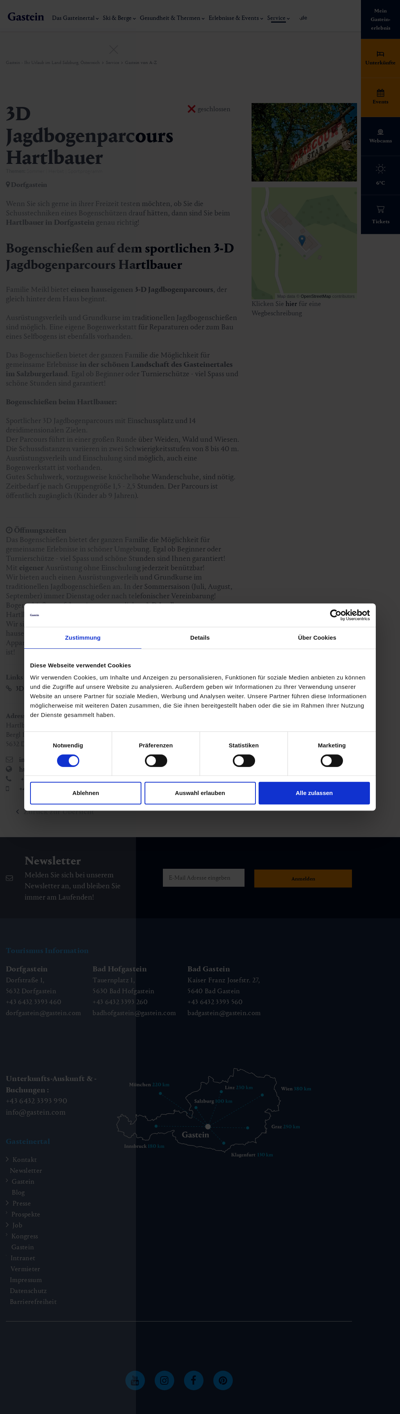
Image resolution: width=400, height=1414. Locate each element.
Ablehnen (85, 793)
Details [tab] (200, 637)
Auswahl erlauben (200, 793)
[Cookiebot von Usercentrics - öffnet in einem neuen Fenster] (336, 615)
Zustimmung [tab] (83, 637)
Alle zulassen (314, 793)
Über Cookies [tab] (317, 637)
